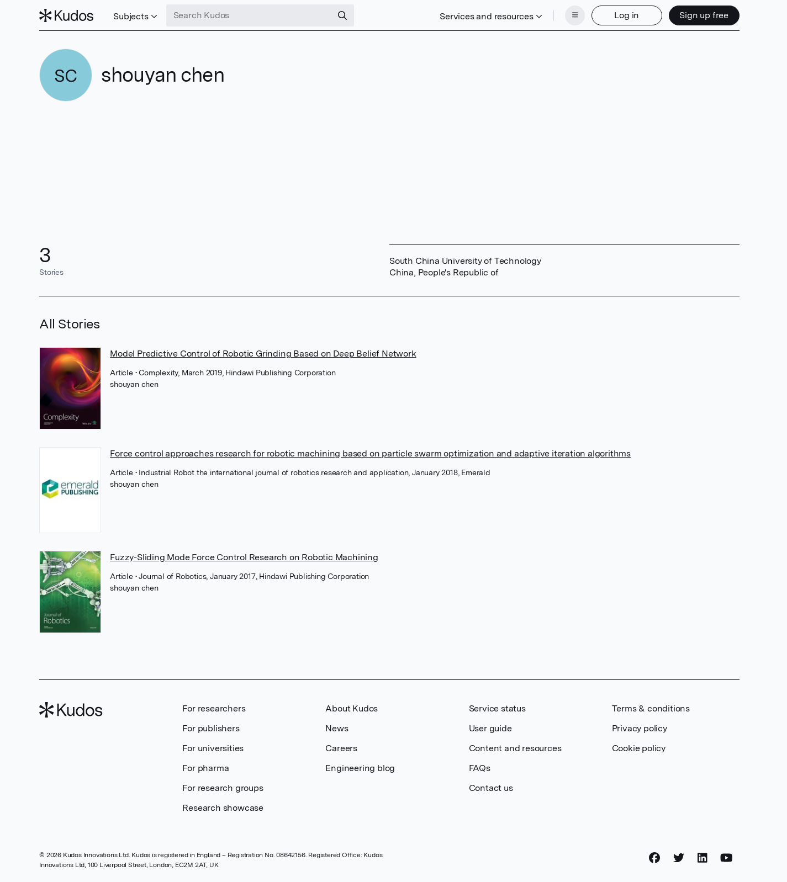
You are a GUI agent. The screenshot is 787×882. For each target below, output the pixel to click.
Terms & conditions (651, 708)
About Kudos (351, 708)
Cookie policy (638, 748)
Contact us (491, 788)
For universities (213, 748)
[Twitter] (678, 858)
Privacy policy (639, 728)
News (336, 728)
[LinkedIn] (702, 858)
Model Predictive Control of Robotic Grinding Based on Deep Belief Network (263, 353)
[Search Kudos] (249, 15)
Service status (497, 708)
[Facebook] (654, 858)
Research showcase (222, 808)
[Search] (342, 15)
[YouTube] (726, 858)
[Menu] (575, 15)
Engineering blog (360, 768)
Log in (626, 15)
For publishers (210, 728)
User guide (490, 728)
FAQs (479, 768)
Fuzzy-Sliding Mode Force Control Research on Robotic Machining (244, 557)
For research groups (222, 788)
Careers (341, 748)
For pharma (205, 768)
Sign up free (703, 15)
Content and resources (515, 748)
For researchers (213, 708)
